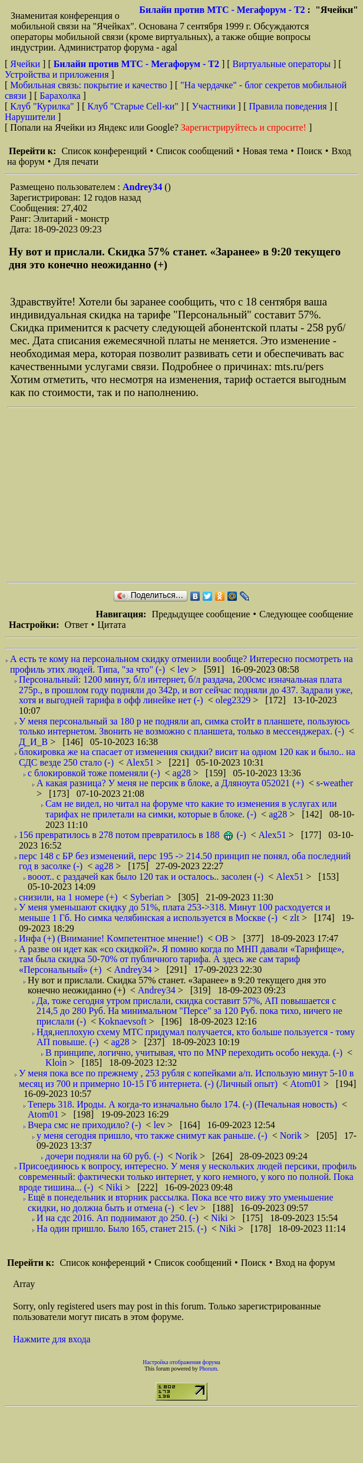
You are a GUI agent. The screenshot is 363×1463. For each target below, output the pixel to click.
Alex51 (141, 762)
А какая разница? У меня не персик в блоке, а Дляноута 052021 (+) (170, 783)
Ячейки (26, 64)
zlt (296, 918)
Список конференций (104, 151)
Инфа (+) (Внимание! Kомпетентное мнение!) (111, 938)
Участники (214, 106)
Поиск (309, 151)
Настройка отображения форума (181, 1362)
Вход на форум (305, 1263)
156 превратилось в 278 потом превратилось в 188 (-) (132, 835)
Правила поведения (288, 106)
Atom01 (306, 1084)
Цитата (111, 625)
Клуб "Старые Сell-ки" (133, 106)
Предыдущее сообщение (200, 614)
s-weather (334, 783)
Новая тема (265, 151)
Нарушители (30, 117)
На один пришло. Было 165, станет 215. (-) (122, 1228)
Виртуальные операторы (282, 64)
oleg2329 (234, 700)
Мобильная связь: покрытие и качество (88, 85)
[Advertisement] (171, 495)
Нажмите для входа (52, 1339)
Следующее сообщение (306, 614)
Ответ (76, 625)
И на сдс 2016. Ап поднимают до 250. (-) (118, 1218)
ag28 (183, 773)
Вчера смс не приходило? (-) (84, 1125)
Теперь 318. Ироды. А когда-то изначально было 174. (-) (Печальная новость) (182, 1104)
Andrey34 (143, 187)
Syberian (148, 897)
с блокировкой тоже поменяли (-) (94, 773)
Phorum (208, 1368)
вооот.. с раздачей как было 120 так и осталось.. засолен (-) (145, 877)
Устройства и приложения (57, 74)
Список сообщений (194, 151)
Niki (114, 1187)
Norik (292, 1135)
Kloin (57, 1063)
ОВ (222, 938)
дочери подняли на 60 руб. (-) (104, 1156)
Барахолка (59, 96)
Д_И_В (34, 742)
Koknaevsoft (123, 1021)
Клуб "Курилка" (42, 106)
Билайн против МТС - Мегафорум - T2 (222, 10)
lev (184, 669)
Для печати (76, 162)
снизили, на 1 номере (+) (68, 897)
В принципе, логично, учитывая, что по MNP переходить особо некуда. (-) (193, 1053)
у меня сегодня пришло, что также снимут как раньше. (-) (152, 1135)
